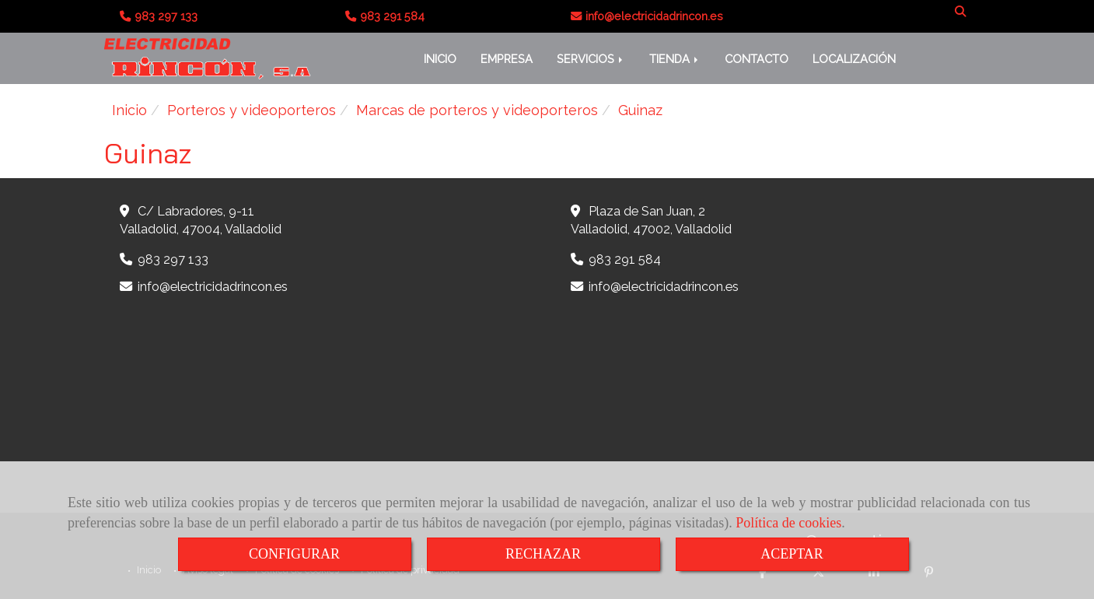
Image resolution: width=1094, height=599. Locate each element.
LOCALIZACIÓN (854, 58)
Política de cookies (788, 523)
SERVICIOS (591, 58)
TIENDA (675, 58)
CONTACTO (756, 58)
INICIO (440, 58)
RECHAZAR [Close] (543, 554)
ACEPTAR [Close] (791, 554)
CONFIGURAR (294, 554)
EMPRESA (507, 58)
